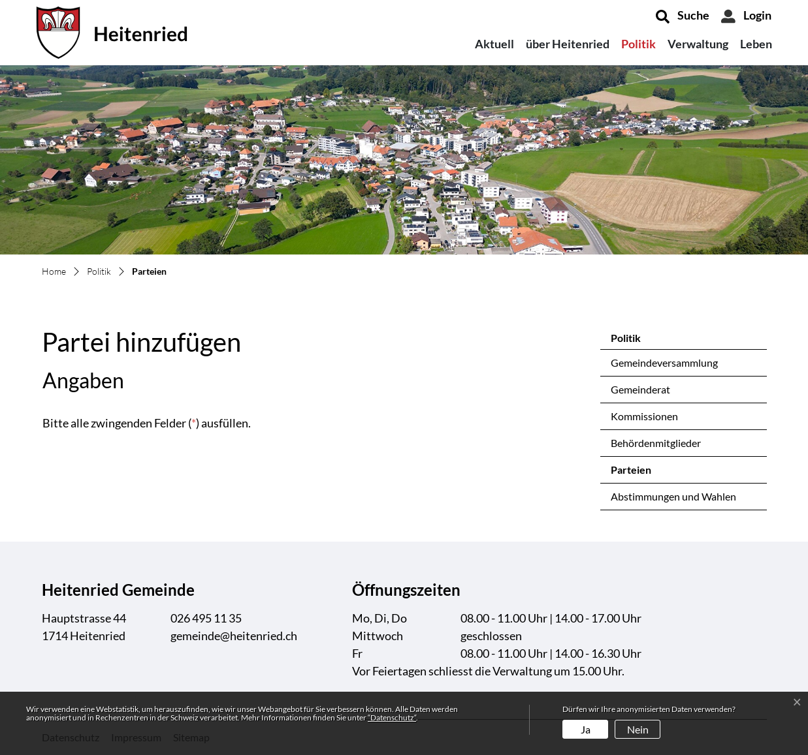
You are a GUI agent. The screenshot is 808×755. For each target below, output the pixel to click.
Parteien (645, 473)
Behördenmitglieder (656, 443)
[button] (682, 16)
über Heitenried (567, 44)
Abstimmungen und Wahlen (673, 496)
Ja (585, 729)
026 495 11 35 (206, 618)
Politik (638, 44)
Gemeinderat (640, 389)
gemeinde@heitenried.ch (233, 635)
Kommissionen (644, 416)
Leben (756, 44)
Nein (638, 729)
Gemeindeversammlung (664, 362)
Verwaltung (698, 44)
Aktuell (494, 44)
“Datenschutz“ (392, 717)
